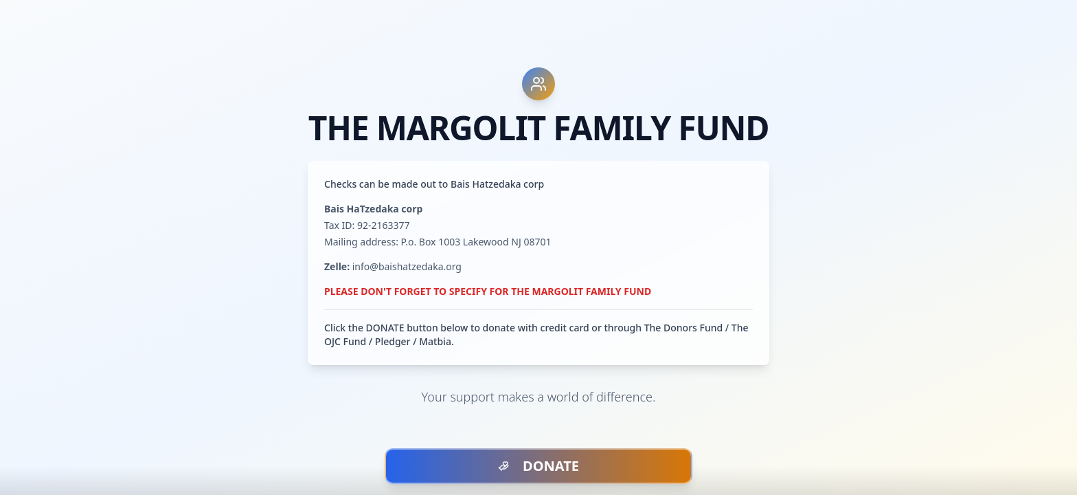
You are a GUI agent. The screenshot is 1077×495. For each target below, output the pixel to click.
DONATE (538, 465)
